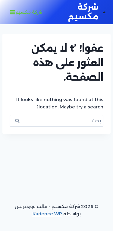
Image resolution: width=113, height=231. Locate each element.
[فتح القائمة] (26, 12)
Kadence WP (47, 214)
